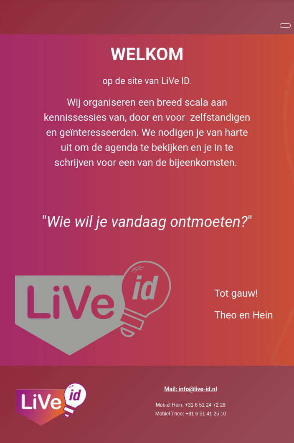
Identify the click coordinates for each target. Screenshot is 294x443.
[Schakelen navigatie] (285, 25)
